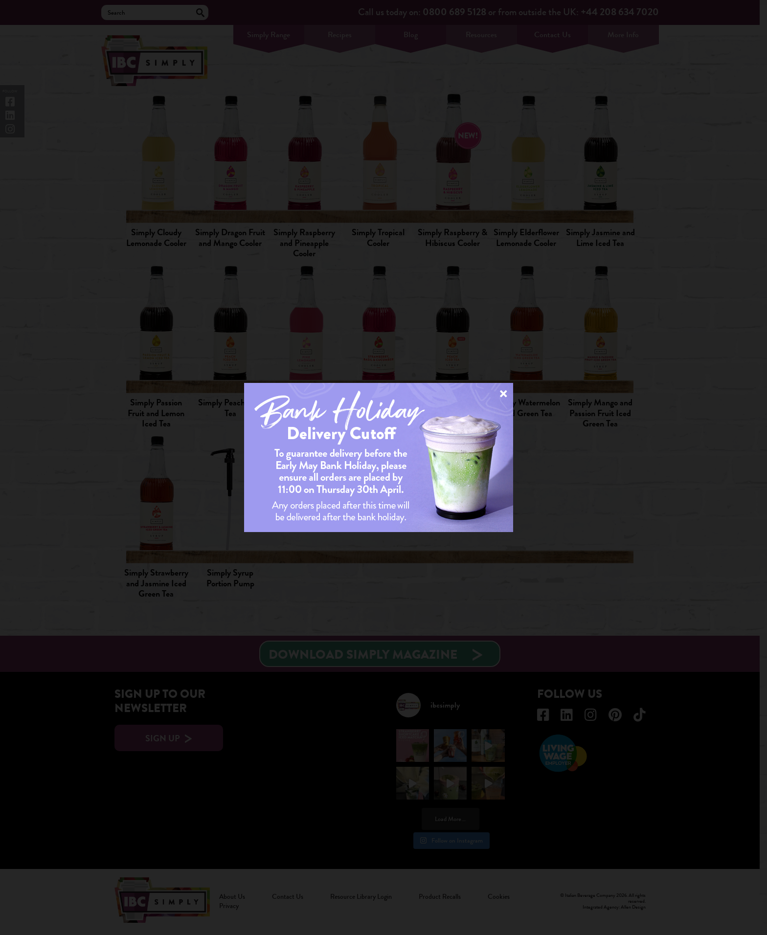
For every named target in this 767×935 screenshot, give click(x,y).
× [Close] (503, 393)
